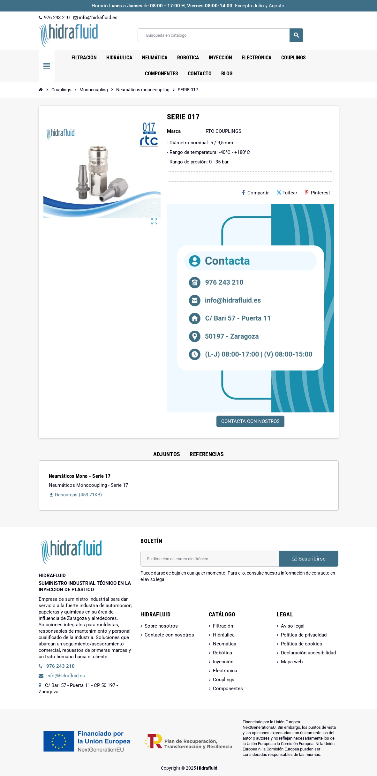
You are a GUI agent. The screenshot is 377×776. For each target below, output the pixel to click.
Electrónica (225, 671)
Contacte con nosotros (169, 635)
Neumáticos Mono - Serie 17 (79, 476)
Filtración (223, 626)
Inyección (223, 662)
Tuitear (286, 193)
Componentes (228, 688)
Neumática (224, 644)
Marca (174, 131)
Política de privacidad (304, 635)
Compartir (255, 193)
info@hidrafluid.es (95, 17)
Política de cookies (301, 644)
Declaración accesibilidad (308, 653)
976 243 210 (54, 17)
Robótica (222, 653)
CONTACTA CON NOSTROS (250, 421)
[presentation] (189, 598)
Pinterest (317, 193)
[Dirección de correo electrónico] (209, 559)
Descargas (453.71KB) (75, 495)
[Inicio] (41, 89)
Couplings (223, 679)
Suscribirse (309, 558)
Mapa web (292, 662)
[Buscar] (220, 35)
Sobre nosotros (161, 626)
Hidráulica (224, 635)
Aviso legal (293, 626)
